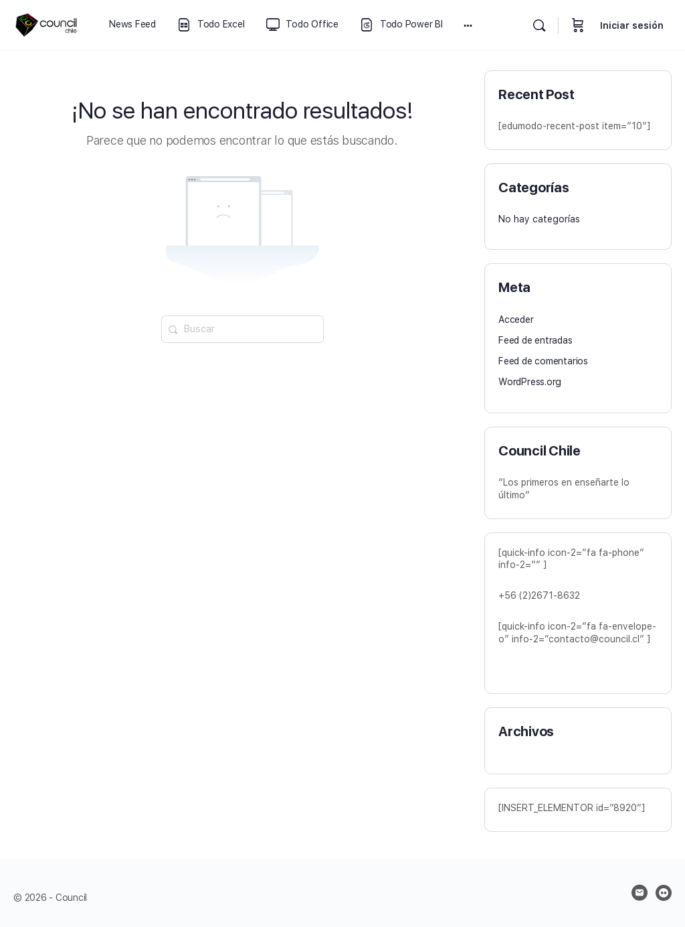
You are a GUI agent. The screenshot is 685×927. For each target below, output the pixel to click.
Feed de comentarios (543, 361)
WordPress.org (529, 381)
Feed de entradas (535, 340)
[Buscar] (539, 25)
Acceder (516, 319)
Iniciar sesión (632, 25)
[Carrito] (578, 25)
